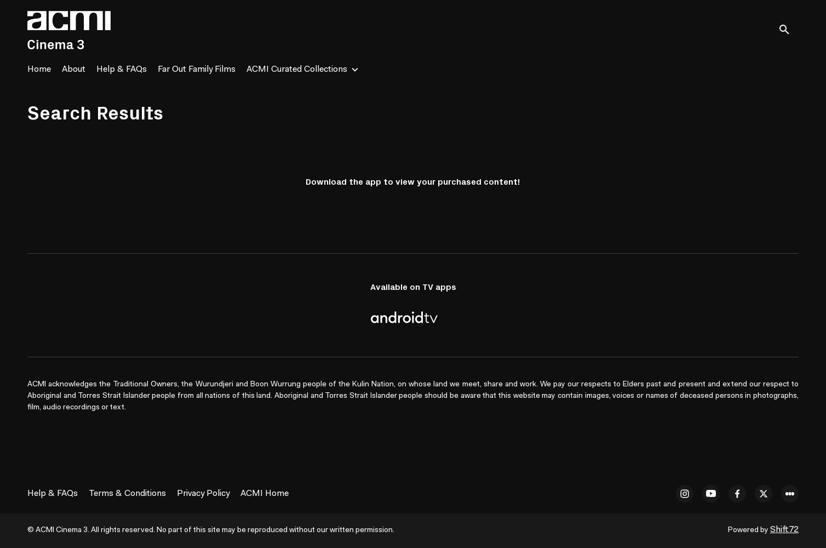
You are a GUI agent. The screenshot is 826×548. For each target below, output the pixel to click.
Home (39, 69)
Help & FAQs (121, 69)
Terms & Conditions (127, 493)
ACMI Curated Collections (296, 69)
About (73, 69)
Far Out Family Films (197, 69)
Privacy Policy (203, 493)
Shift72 (784, 530)
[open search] (789, 30)
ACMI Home (264, 493)
